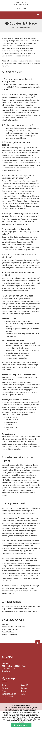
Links (23, 694)
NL (17, 8)
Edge (7, 430)
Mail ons (7, 671)
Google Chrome (11, 422)
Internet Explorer (12, 420)
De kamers (5, 688)
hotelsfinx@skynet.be (22, 4)
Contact (24, 688)
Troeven (24, 691)
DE (25, 8)
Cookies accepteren (21, 725)
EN (23, 8)
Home (14, 27)
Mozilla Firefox (11, 417)
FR (20, 8)
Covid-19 (24, 685)
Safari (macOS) (11, 427)
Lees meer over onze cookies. (26, 720)
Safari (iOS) (10, 425)
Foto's (4, 691)
